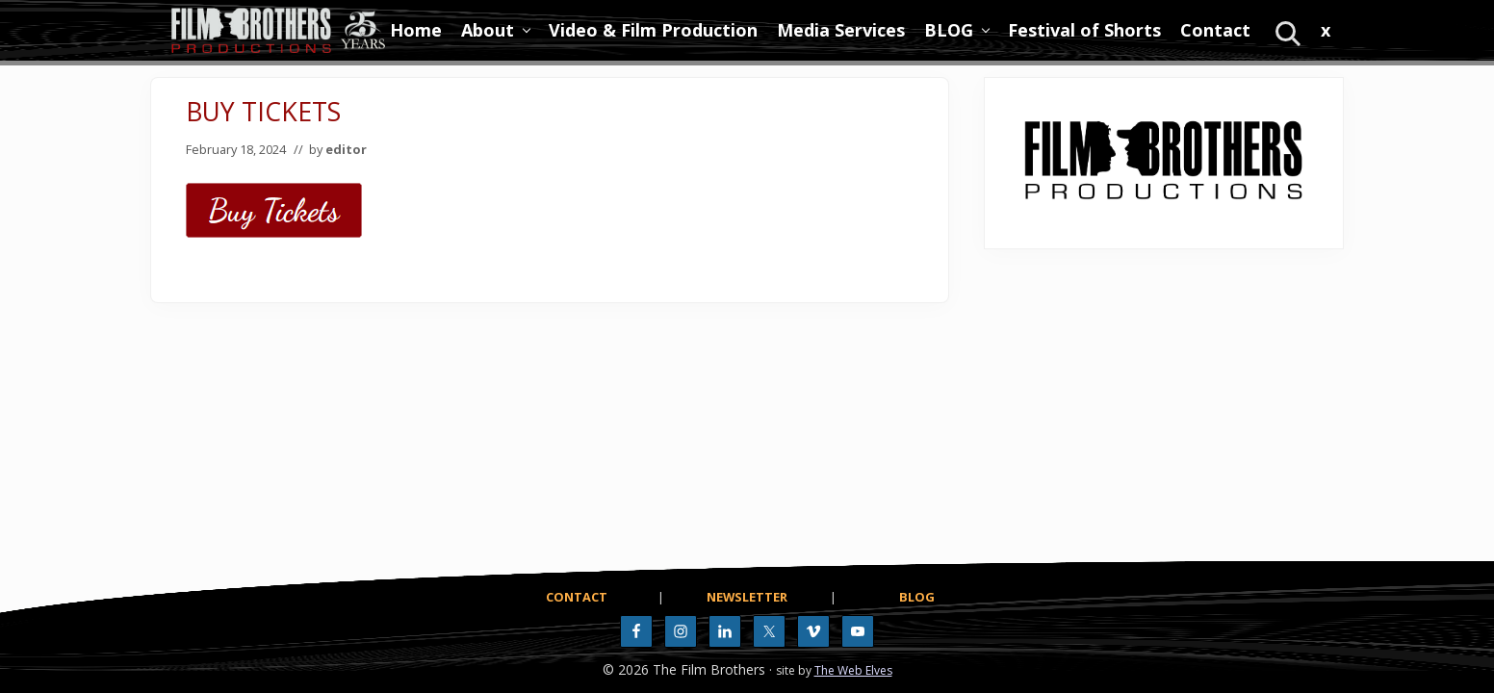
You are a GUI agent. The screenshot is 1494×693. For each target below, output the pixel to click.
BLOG (917, 596)
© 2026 (626, 669)
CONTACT (576, 596)
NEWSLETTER (747, 596)
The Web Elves (853, 670)
